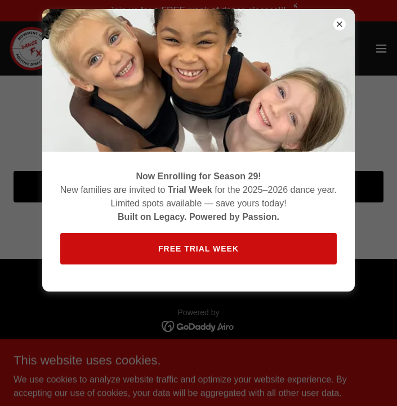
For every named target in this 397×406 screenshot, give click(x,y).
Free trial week (198, 248)
